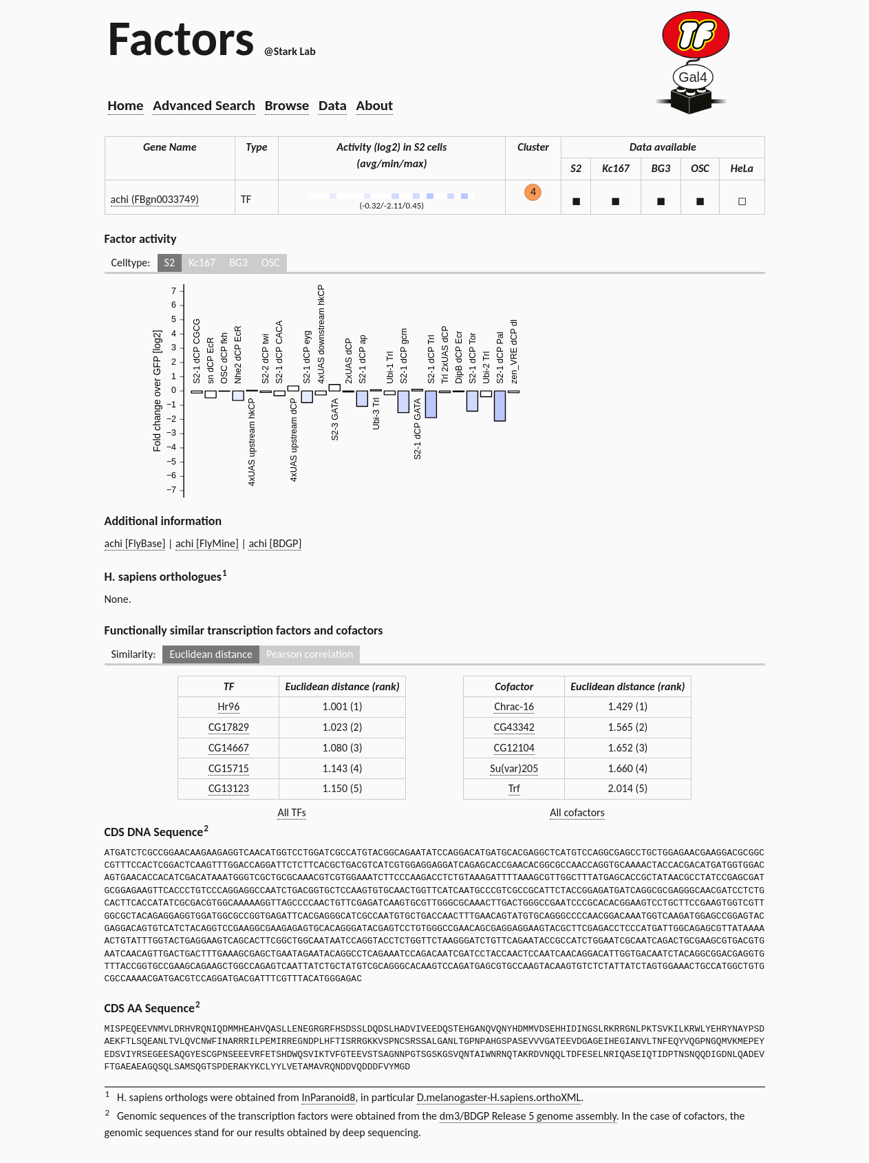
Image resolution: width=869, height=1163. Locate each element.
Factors (181, 38)
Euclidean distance (211, 654)
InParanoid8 (328, 1097)
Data (333, 105)
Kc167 (202, 262)
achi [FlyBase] (135, 543)
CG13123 (228, 788)
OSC (270, 262)
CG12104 (514, 747)
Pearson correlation (310, 654)
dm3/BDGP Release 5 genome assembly (528, 1115)
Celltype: (131, 262)
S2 (169, 262)
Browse (287, 105)
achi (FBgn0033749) (155, 199)
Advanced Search (204, 105)
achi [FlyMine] (207, 543)
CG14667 (228, 747)
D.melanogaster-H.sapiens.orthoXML (499, 1097)
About (375, 105)
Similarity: (133, 654)
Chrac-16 (514, 706)
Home (126, 105)
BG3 (238, 262)
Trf (514, 788)
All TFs (291, 812)
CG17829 (228, 727)
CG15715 (228, 768)
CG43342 (514, 727)
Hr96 (229, 706)
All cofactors (577, 812)
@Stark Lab (289, 51)
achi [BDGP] (274, 543)
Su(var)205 (514, 768)
